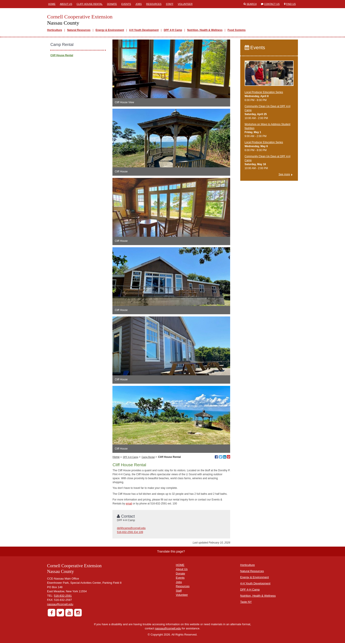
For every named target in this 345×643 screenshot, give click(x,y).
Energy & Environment (109, 30)
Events (126, 4)
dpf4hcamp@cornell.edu (131, 528)
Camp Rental (148, 457)
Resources (153, 4)
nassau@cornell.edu (60, 604)
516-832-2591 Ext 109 (130, 532)
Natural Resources (78, 30)
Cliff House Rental (90, 4)
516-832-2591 (63, 595)
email (129, 503)
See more (284, 174)
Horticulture (54, 30)
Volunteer (185, 4)
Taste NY (246, 601)
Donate (112, 4)
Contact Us (272, 4)
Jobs (138, 4)
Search (252, 4)
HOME (180, 565)
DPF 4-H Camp (173, 30)
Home (51, 4)
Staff (169, 4)
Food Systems (237, 30)
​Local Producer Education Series (264, 92)
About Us (66, 4)
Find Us (291, 4)
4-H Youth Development (144, 30)
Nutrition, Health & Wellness (204, 30)
